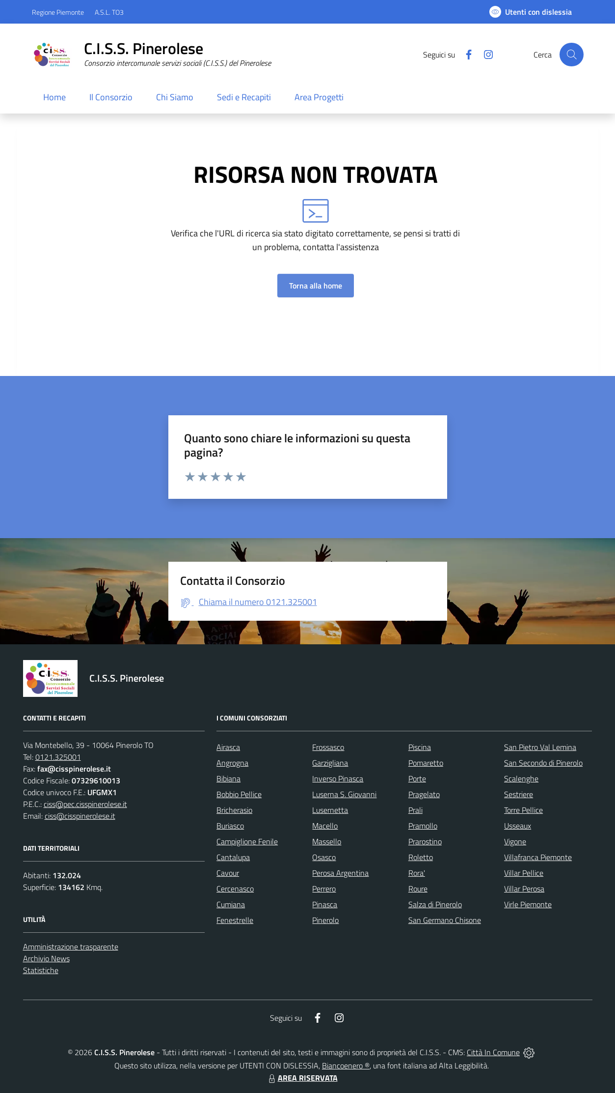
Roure (418, 888)
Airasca (228, 747)
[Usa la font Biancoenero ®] (531, 12)
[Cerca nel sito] (571, 54)
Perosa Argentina (340, 873)
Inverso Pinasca (337, 778)
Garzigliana (330, 763)
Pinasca (324, 904)
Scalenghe (521, 778)
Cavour (227, 873)
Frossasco (328, 747)
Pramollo (422, 826)
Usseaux (517, 826)
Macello (325, 826)
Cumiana (230, 904)
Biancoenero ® (346, 1065)
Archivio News (46, 958)
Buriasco (230, 826)
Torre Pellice (523, 810)
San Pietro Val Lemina (540, 747)
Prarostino (425, 841)
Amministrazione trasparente (70, 946)
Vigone (515, 841)
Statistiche (40, 970)
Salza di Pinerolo (435, 904)
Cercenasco (235, 888)
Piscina (419, 747)
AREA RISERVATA (302, 1078)
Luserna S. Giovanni (344, 794)
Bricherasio (234, 810)
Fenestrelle (234, 920)
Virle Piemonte (528, 904)
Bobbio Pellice (239, 794)
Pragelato (424, 794)
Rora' (416, 873)
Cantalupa (233, 857)
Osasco (324, 857)
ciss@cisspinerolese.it (80, 816)
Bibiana (228, 778)
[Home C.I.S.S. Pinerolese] (151, 54)
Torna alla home (315, 285)
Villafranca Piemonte (538, 857)
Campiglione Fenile (247, 841)
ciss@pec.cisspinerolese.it (85, 804)
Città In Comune (493, 1052)
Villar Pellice (523, 873)
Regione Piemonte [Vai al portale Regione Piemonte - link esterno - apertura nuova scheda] (58, 12)
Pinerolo (325, 920)
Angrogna (232, 763)
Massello (326, 841)
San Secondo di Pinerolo (543, 763)
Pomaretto (425, 763)
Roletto (420, 857)
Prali (415, 810)
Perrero (324, 888)
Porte (417, 778)
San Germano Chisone (444, 920)
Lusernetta (330, 810)
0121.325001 (58, 757)
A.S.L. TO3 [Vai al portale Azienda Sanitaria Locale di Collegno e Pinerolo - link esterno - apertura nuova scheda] (109, 12)
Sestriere (518, 794)
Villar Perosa (524, 888)
